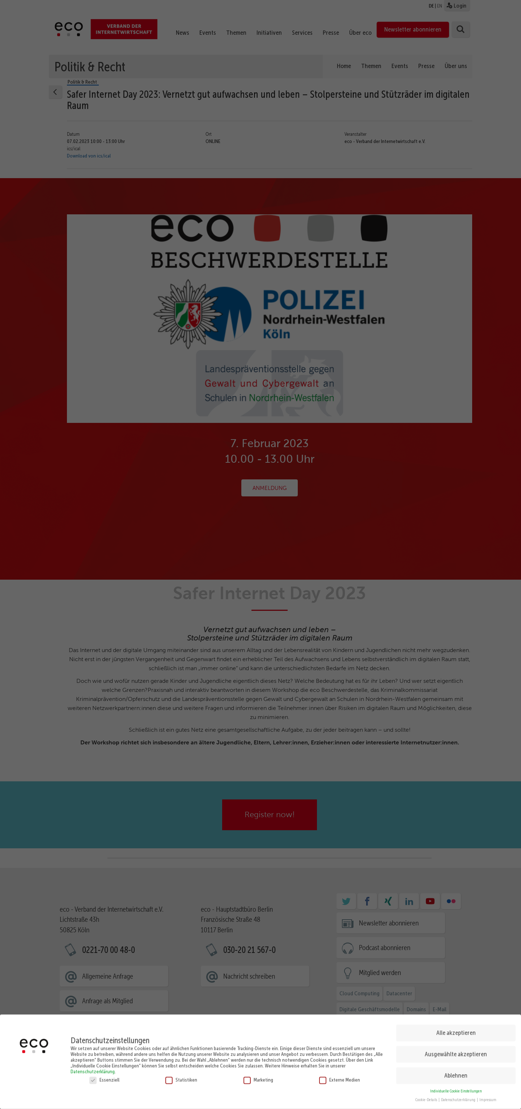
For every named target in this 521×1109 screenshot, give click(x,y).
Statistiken (181, 1074)
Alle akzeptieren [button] (456, 1027)
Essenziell (104, 1074)
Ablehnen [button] (455, 1069)
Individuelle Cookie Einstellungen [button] (456, 1085)
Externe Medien (339, 1074)
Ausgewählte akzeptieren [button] (456, 1048)
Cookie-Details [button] (426, 1094)
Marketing (258, 1074)
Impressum (487, 1094)
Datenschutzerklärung (93, 1065)
